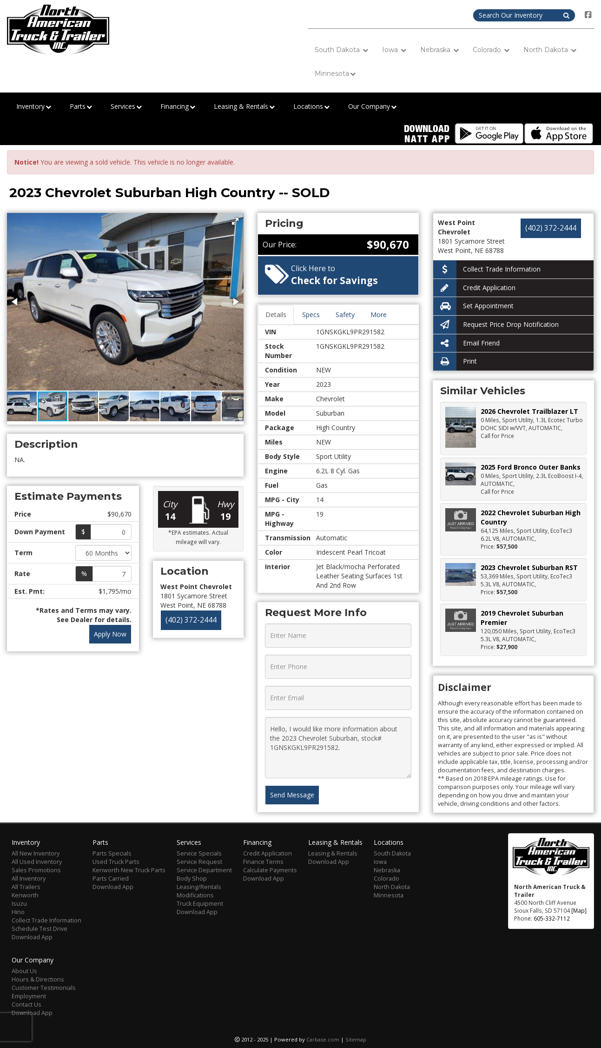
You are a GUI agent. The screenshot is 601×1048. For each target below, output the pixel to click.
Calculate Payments (270, 870)
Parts (81, 107)
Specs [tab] (311, 314)
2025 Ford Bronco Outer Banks (531, 467)
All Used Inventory (37, 862)
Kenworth (25, 895)
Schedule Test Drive (39, 929)
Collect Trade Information (487, 269)
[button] (235, 221)
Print (455, 361)
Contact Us (26, 1004)
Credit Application (474, 288)
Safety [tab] (345, 314)
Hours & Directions (38, 979)
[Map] (579, 910)
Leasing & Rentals (244, 107)
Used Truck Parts (115, 862)
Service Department (204, 870)
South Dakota (341, 50)
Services (126, 107)
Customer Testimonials (44, 988)
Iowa (394, 50)
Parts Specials (112, 853)
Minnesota (335, 74)
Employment (29, 996)
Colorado (491, 50)
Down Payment (39, 531)
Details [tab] (275, 314)
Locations (311, 107)
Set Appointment (473, 306)
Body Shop (192, 878)
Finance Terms (263, 862)
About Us (24, 971)
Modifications (195, 895)
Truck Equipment (200, 904)
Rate (22, 573)
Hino (18, 912)
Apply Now (110, 634)
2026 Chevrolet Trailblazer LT (529, 411)
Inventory (33, 107)
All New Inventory (35, 853)
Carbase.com (322, 1039)
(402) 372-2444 (191, 620)
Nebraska (439, 50)
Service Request (199, 862)
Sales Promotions (36, 870)
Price (22, 514)
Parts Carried (110, 878)
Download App (32, 937)
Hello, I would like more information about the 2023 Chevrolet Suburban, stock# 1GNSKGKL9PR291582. (338, 747)
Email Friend (466, 343)
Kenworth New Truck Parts (128, 870)
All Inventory (29, 878)
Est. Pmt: (29, 591)
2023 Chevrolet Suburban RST (529, 567)
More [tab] (378, 314)
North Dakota (549, 50)
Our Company (372, 107)
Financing (177, 107)
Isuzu (19, 904)
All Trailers (26, 887)
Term (23, 552)
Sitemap (355, 1039)
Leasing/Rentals (199, 887)
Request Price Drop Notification (496, 325)
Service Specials (199, 853)
